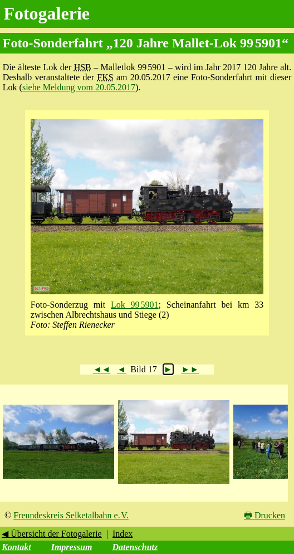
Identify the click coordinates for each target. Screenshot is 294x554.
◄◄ (102, 369)
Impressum (71, 547)
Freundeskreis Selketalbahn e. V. (71, 515)
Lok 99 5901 (135, 304)
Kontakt (16, 547)
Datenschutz (135, 547)
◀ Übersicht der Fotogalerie (52, 533)
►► (190, 369)
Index (122, 533)
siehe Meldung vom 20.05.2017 (78, 87)
